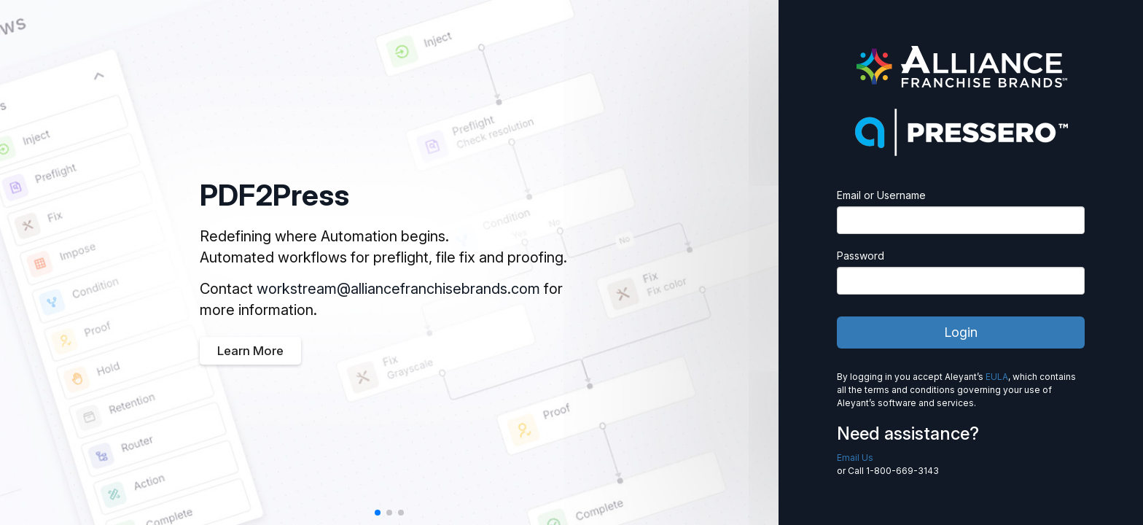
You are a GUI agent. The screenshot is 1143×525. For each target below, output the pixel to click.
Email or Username (881, 195)
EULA (997, 376)
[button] (378, 513)
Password (860, 255)
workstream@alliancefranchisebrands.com (398, 289)
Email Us (855, 457)
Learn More (250, 350)
